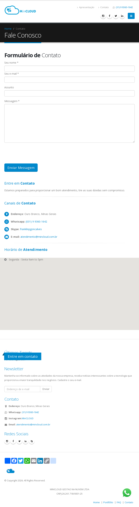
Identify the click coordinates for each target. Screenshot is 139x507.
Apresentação (85, 7)
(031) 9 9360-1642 (36, 221)
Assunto (9, 87)
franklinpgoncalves (30, 229)
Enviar (45, 389)
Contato (103, 7)
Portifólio (108, 502)
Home (8, 28)
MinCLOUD (27, 418)
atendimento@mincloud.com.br (38, 236)
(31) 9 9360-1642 (124, 7)
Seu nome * (11, 62)
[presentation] (31, 152)
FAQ (119, 502)
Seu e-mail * (11, 73)
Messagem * (12, 101)
